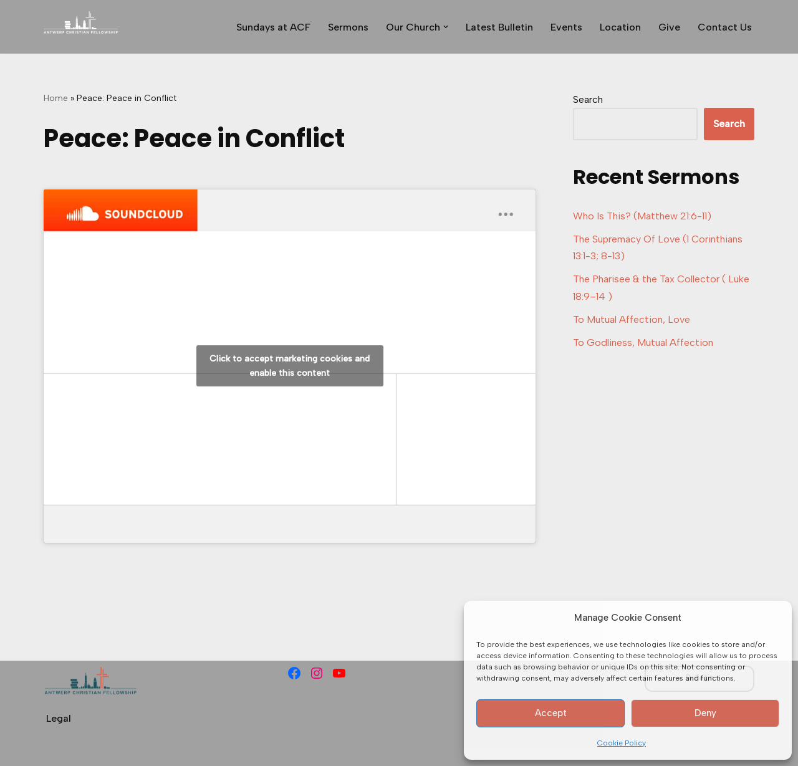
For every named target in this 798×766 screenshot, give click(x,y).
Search (588, 99)
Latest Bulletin (499, 27)
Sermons (348, 27)
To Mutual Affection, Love (631, 319)
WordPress (155, 750)
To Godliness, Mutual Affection (643, 342)
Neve (55, 750)
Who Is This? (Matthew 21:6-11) (642, 216)
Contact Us (725, 27)
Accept (551, 713)
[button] (445, 26)
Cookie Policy (621, 743)
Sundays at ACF (273, 27)
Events (566, 27)
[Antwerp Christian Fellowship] (81, 26)
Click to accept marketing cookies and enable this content (289, 365)
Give (669, 27)
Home (56, 98)
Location (620, 27)
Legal (58, 718)
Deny (705, 713)
